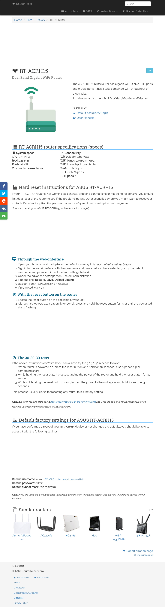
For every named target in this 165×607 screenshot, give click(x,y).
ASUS (41, 20)
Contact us (19, 588)
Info (29, 20)
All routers (69, 11)
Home (18, 20)
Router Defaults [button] (135, 11)
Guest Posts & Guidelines (26, 593)
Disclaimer (19, 598)
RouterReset (22, 3)
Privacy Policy (21, 603)
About (17, 582)
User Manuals (83, 117)
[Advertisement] (82, 47)
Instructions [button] (107, 11)
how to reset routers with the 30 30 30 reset (73, 401)
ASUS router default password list (64, 479)
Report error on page (137, 552)
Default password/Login (90, 112)
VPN (87, 11)
